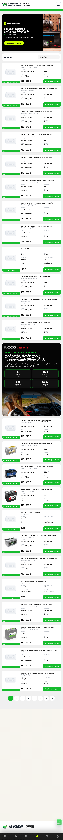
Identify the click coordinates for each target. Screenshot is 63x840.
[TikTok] (24, 796)
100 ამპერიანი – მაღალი (26, 625)
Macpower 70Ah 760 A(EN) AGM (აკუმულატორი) (37, 417)
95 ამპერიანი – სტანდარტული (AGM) (29, 396)
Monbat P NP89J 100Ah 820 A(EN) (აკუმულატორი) (37, 624)
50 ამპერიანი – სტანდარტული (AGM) (29, 155)
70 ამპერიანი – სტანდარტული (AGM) (29, 419)
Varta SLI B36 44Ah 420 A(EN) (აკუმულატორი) (36, 108)
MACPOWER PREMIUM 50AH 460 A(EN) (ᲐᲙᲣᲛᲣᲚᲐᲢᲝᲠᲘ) (38, 601)
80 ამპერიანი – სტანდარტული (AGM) (29, 18)
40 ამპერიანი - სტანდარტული (27, 41)
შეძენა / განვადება (52, 32)
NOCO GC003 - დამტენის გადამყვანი (33, 532)
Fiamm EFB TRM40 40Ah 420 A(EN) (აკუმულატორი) (37, 131)
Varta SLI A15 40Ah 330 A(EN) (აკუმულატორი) (36, 555)
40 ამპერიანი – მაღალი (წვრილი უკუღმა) (30, 557)
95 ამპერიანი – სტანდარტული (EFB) (29, 87)
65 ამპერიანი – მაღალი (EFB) (27, 442)
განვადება (5, 817)
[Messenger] (3, 796)
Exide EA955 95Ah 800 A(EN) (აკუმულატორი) (35, 273)
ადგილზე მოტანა (7, 810)
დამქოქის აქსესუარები (26, 465)
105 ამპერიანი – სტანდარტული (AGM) (29, 229)
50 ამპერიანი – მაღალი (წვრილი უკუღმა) (30, 579)
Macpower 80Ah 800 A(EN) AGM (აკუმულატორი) (37, 16)
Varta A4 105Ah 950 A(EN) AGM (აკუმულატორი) (36, 227)
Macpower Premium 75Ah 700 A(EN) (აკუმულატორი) (38, 509)
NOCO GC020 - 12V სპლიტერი (30, 463)
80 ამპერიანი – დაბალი (26, 252)
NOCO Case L (25, 200)
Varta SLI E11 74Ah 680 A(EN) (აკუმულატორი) (36, 371)
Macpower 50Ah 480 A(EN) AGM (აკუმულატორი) (37, 154)
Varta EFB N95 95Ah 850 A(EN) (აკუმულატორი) (36, 85)
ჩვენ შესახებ (6, 806)
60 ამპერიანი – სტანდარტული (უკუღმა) (29, 64)
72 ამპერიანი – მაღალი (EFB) (27, 178)
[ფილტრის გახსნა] (59, 822)
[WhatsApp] (11, 796)
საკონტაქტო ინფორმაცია (10, 830)
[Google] (16, 796)
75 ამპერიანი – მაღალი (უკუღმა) (28, 511)
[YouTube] (20, 796)
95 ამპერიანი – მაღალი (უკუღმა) (28, 275)
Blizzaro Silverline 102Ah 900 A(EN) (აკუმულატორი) (39, 486)
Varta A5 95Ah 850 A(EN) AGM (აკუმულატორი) (36, 394)
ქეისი (22, 201)
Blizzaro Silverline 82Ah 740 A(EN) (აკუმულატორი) (39, 250)
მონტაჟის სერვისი (8, 813)
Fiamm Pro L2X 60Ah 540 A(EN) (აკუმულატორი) (36, 62)
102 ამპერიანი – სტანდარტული (28, 488)
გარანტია (5, 820)
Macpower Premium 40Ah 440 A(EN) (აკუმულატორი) (38, 39)
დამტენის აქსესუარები (26, 534)
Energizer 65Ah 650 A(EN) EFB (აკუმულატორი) (36, 440)
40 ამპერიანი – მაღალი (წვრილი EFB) (29, 133)
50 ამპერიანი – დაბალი (26, 602)
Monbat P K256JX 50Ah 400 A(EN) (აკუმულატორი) (37, 578)
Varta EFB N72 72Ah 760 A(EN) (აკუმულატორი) (36, 177)
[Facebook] (7, 796)
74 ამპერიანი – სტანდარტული (27, 373)
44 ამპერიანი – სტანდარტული (27, 109)
